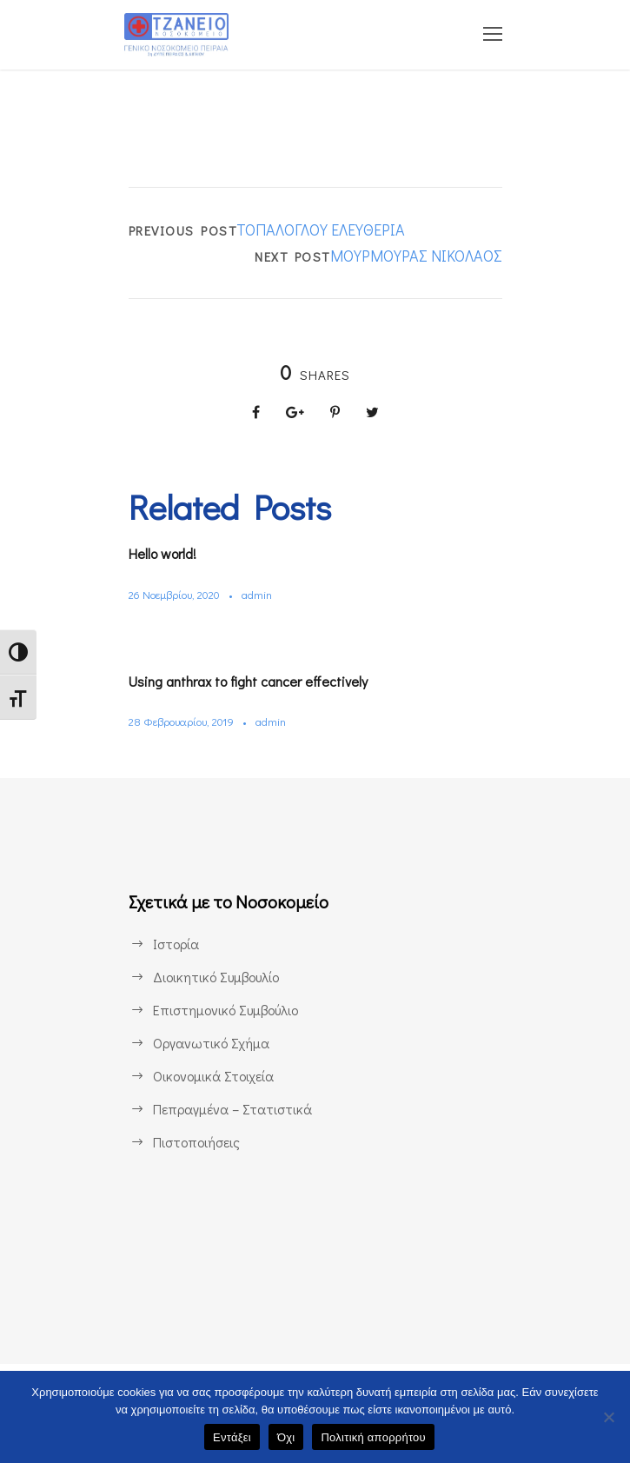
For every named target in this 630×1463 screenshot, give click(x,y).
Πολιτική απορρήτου (373, 1437)
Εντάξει (232, 1437)
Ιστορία (175, 943)
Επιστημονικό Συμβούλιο (229, 1009)
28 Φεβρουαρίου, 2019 (186, 721)
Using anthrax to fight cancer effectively (261, 681)
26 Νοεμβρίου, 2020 (179, 594)
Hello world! (169, 553)
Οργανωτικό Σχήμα (212, 1042)
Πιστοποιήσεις (196, 1141)
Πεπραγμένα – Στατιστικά (230, 1108)
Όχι (286, 1437)
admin (265, 594)
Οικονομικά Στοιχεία (214, 1075)
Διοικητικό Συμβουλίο (218, 976)
